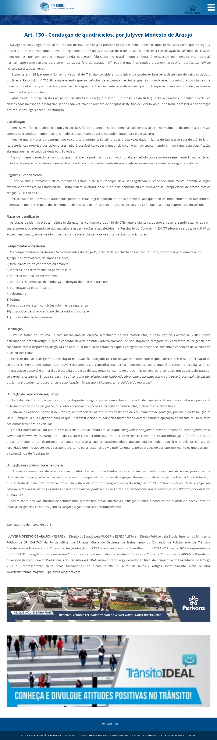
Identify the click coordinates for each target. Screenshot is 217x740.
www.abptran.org (111, 560)
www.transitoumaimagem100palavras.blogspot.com (43, 572)
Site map (191, 735)
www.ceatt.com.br (114, 548)
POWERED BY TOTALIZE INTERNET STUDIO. (164, 735)
